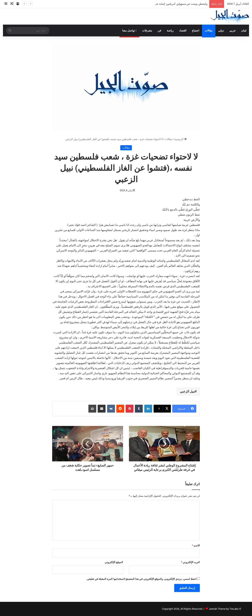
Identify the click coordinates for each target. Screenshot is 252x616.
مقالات (209, 30)
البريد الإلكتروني (190, 562)
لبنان (243, 30)
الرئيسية (180, 139)
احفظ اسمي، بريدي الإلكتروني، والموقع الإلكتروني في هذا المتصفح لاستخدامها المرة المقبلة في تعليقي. (141, 578)
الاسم (196, 545)
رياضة (170, 30)
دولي (221, 30)
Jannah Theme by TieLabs (223, 608)
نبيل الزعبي (187, 391)
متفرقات (147, 30)
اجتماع (195, 30)
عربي (232, 30)
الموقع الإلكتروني (114, 562)
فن (159, 30)
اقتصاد (182, 30)
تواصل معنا (129, 30)
